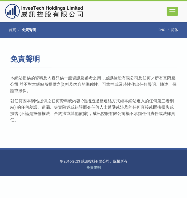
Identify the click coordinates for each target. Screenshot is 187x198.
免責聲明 (93, 168)
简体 (174, 30)
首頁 (12, 30)
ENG (161, 30)
